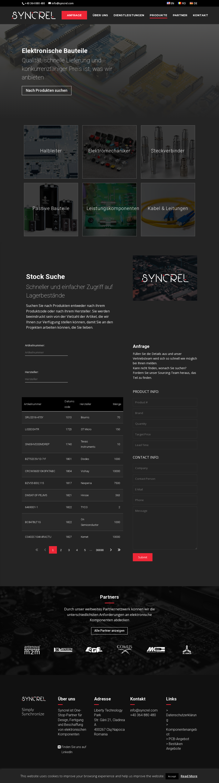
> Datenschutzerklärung (181, 715)
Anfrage (74, 15)
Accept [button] (172, 776)
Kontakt (200, 15)
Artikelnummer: (35, 345)
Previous (45, 550)
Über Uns (100, 15)
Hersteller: (31, 372)
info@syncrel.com (144, 710)
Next (111, 550)
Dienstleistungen (129, 15)
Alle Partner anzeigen (109, 630)
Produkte (158, 15)
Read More (189, 776)
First (37, 550)
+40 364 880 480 (143, 715)
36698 (100, 550)
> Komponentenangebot (181, 729)
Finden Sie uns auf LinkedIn (74, 749)
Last (119, 550)
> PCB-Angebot (177, 739)
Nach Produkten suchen (46, 90)
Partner (180, 15)
